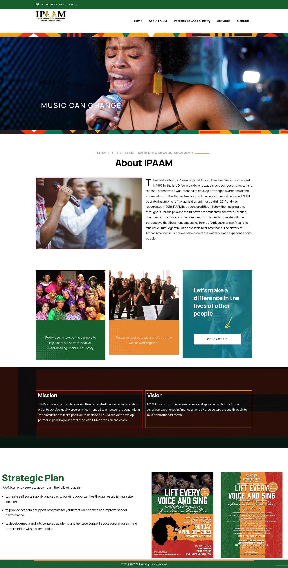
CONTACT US (217, 339)
